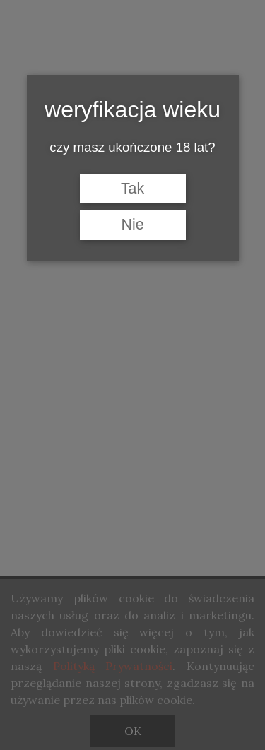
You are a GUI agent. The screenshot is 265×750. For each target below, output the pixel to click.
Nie (132, 224)
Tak (132, 188)
